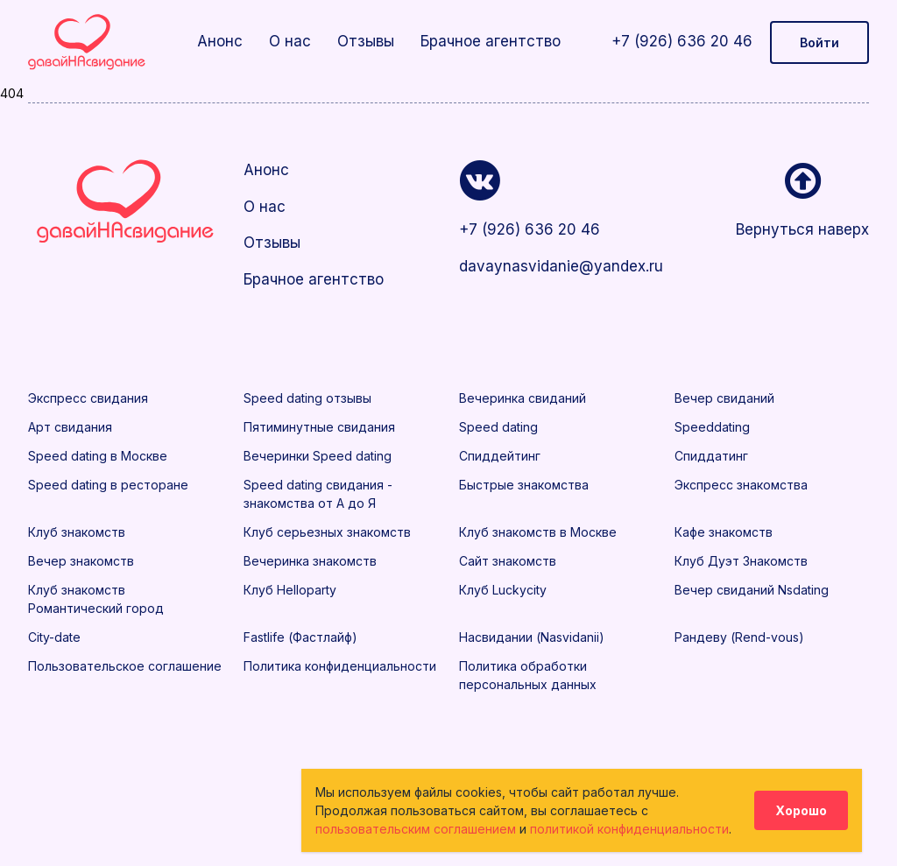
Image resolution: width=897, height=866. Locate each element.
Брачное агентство (490, 41)
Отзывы (365, 41)
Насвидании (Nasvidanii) (531, 637)
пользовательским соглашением (415, 828)
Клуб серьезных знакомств (327, 532)
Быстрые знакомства (524, 484)
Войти (819, 42)
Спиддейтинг (499, 455)
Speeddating (712, 426)
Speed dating (498, 426)
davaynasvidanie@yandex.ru (556, 266)
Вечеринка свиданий (522, 398)
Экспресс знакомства (741, 484)
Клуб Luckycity (503, 589)
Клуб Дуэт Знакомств (741, 560)
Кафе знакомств (724, 532)
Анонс (220, 41)
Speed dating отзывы (307, 398)
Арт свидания (70, 426)
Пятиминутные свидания (319, 426)
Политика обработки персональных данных (528, 675)
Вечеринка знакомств (310, 560)
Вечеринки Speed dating (318, 455)
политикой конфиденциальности (629, 828)
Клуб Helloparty (290, 589)
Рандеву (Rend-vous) (739, 637)
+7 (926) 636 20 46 (681, 41)
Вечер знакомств (81, 560)
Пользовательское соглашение (125, 665)
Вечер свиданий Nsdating (752, 589)
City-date (54, 637)
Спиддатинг (711, 455)
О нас (290, 41)
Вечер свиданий (724, 398)
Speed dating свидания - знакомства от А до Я (318, 493)
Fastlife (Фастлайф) (300, 637)
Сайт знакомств (507, 560)
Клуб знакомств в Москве (538, 532)
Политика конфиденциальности (340, 665)
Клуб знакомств (76, 532)
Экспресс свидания (88, 398)
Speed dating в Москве (97, 455)
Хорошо (801, 810)
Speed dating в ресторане (108, 484)
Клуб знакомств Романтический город (96, 599)
